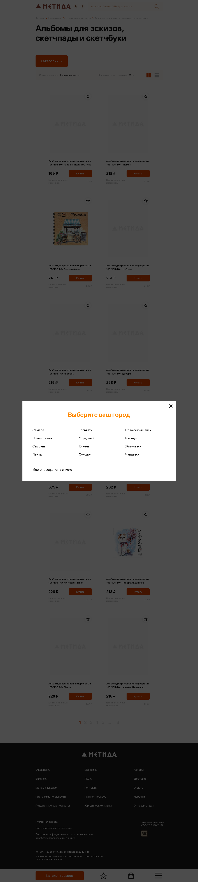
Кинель (84, 446)
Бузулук (131, 438)
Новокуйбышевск (138, 430)
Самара (38, 430)
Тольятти (85, 430)
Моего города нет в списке (52, 469)
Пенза (37, 454)
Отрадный (86, 438)
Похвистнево (42, 438)
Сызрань (39, 446)
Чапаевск (132, 454)
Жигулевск (133, 446)
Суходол (85, 454)
